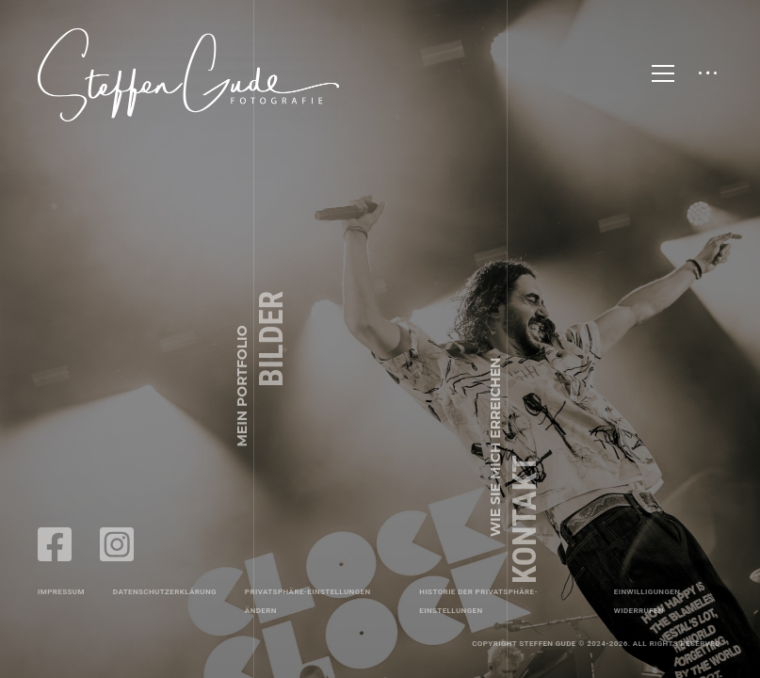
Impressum (61, 592)
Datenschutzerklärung (165, 592)
